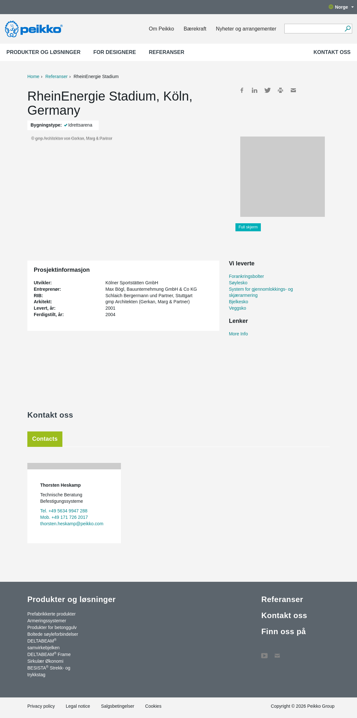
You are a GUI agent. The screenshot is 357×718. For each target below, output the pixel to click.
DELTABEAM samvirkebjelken (43, 644)
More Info (238, 333)
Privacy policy (41, 706)
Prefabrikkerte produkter (51, 613)
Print (280, 90)
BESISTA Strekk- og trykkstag (48, 671)
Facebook (242, 90)
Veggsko (237, 308)
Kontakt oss (332, 52)
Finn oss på (283, 631)
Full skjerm (248, 227)
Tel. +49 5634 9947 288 (63, 510)
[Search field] (313, 29)
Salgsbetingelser (117, 706)
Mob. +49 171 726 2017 (64, 517)
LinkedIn (255, 90)
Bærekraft (195, 28)
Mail (293, 90)
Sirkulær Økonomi (45, 661)
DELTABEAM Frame (49, 654)
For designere (114, 52)
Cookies (153, 706)
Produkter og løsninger (43, 52)
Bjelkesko (238, 301)
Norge (341, 7)
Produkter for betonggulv (52, 627)
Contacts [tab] (45, 439)
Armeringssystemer (46, 620)
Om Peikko (161, 28)
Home (33, 76)
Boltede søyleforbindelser (52, 634)
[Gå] (347, 28)
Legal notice (78, 706)
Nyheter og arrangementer (246, 28)
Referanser (166, 52)
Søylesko (238, 282)
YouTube (264, 652)
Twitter (267, 90)
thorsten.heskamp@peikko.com (71, 523)
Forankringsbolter (246, 276)
